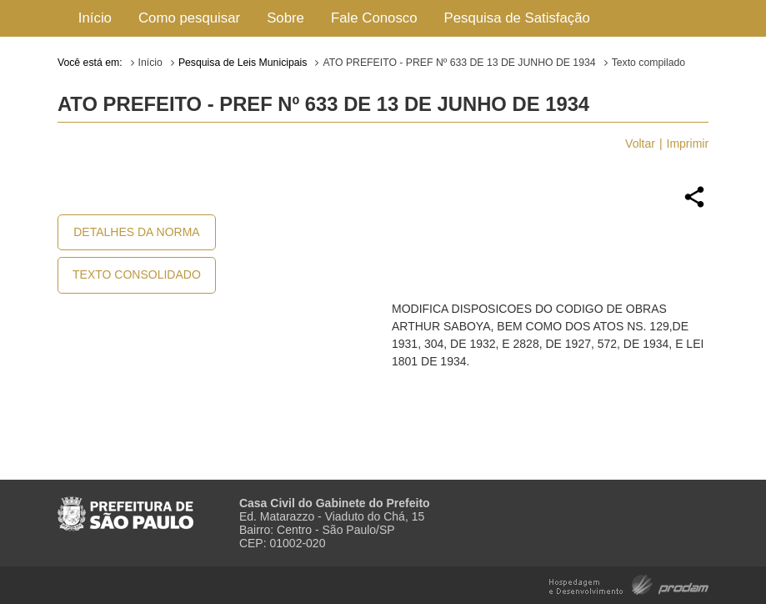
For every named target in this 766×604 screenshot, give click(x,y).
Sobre (285, 18)
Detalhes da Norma (136, 232)
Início (95, 18)
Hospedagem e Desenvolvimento (628, 583)
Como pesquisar (189, 18)
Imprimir (688, 143)
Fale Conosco (374, 18)
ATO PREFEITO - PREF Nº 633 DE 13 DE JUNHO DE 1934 (459, 62)
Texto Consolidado (137, 274)
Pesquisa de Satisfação (517, 18)
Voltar (640, 143)
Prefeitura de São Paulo (125, 507)
